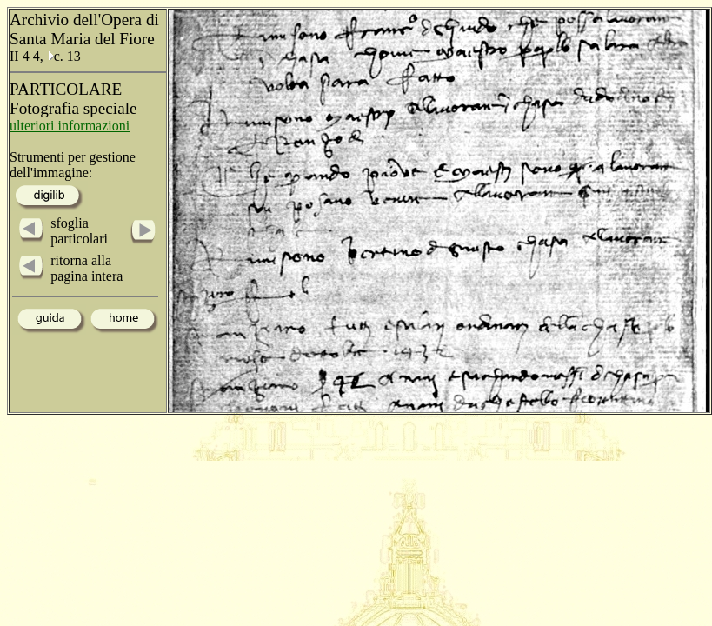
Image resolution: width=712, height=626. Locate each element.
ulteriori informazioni (70, 125)
